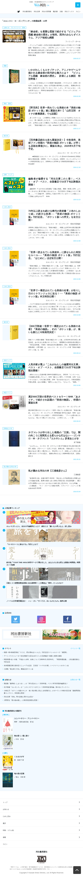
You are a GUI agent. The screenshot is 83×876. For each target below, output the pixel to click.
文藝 (61, 11)
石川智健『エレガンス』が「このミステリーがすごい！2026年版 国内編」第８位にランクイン (36, 687)
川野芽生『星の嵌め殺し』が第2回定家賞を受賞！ (21, 700)
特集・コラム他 (8, 830)
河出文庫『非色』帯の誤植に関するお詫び (18, 697)
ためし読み (7, 816)
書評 (4, 823)
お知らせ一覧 (75, 680)
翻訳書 (55, 11)
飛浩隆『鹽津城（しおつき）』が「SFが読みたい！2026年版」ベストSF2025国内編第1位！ (36, 683)
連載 (4, 837)
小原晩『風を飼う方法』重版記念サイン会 (18, 669)
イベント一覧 (75, 648)
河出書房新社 (27, 11)
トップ (5, 802)
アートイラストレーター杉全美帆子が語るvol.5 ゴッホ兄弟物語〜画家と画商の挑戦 (33, 656)
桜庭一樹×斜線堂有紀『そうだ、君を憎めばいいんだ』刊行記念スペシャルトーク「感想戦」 (36, 652)
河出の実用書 (46, 11)
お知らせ (6, 809)
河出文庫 (37, 11)
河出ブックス (69, 11)
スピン (78, 11)
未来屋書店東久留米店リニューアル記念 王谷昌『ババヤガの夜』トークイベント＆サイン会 (36, 665)
